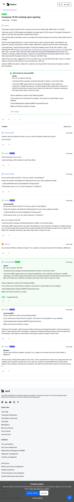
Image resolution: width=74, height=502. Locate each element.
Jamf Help (4, 412)
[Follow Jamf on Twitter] (2, 402)
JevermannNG (9, 133)
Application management (9, 454)
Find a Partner (6, 431)
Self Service (5, 463)
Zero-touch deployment (9, 447)
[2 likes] (10, 297)
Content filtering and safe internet (12, 476)
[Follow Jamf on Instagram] (14, 402)
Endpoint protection (7, 470)
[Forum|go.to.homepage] (11, 4)
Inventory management (9, 457)
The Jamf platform (7, 444)
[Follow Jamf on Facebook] (18, 402)
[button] (4, 5)
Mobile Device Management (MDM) (13, 450)
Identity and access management (12, 466)
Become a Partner (7, 428)
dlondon (7, 244)
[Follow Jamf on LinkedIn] (6, 402)
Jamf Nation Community (9, 418)
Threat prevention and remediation (12, 473)
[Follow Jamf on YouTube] (10, 402)
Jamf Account (6, 434)
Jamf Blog (4, 421)
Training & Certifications (9, 415)
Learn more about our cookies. (39, 489)
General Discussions (10, 10)
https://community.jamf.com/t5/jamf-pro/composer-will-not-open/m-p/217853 (42, 49)
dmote (7, 25)
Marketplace (5, 425)
